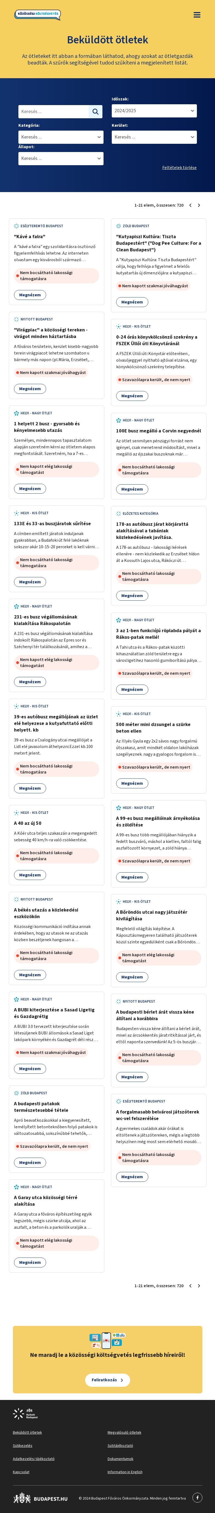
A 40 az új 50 (27, 823)
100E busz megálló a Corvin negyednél (158, 431)
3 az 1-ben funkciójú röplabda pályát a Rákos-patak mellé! (158, 634)
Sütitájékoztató (120, 1446)
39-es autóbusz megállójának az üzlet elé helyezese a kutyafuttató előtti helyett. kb (56, 723)
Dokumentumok (120, 1459)
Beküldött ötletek (27, 1432)
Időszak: (120, 99)
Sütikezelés (22, 1446)
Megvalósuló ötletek (124, 1432)
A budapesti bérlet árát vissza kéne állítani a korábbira (155, 1015)
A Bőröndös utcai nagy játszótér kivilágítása (151, 915)
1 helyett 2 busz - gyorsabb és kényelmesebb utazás (47, 427)
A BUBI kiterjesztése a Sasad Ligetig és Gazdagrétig (54, 1013)
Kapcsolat (21, 1472)
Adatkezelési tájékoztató (34, 1459)
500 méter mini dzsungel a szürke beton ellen (153, 728)
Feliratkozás (104, 1380)
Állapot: (26, 147)
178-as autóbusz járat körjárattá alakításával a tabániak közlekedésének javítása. (152, 531)
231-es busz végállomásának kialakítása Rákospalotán (45, 620)
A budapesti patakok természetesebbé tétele (41, 1107)
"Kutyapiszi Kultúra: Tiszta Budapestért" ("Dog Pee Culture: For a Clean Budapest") (158, 243)
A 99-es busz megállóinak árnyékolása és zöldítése (158, 821)
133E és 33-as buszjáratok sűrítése (52, 523)
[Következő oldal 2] (199, 205)
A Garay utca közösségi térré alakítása (45, 1201)
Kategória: (29, 125)
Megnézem (30, 295)
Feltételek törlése (179, 167)
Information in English (125, 1472)
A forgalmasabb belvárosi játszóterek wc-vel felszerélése (157, 1115)
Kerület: (120, 125)
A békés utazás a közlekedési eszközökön (46, 913)
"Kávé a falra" (29, 236)
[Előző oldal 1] (190, 205)
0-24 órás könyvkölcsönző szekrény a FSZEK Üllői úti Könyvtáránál (156, 340)
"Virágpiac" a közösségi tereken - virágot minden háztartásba (51, 333)
